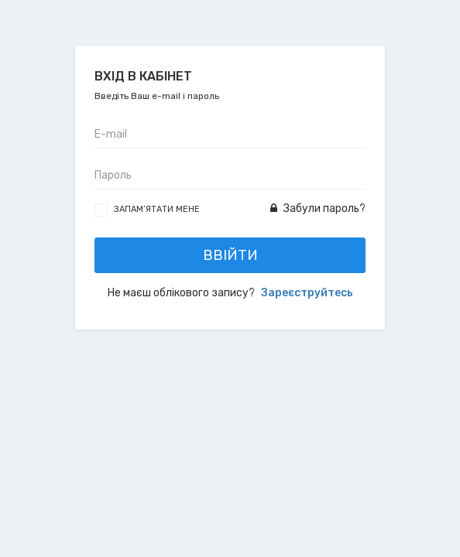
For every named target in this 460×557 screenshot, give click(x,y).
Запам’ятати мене (157, 209)
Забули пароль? (318, 208)
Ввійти (230, 255)
